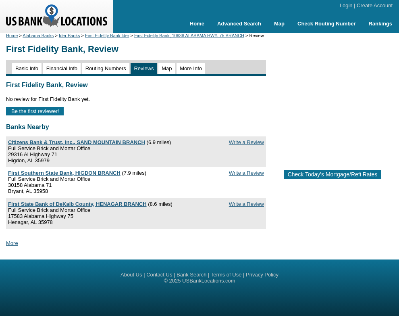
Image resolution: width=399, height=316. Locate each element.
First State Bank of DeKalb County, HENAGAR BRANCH (77, 204)
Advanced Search (239, 24)
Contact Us (159, 275)
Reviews (144, 68)
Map (279, 24)
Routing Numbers (105, 68)
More (12, 243)
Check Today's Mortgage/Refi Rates (333, 174)
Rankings (380, 24)
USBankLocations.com (208, 281)
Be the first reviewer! (35, 111)
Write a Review (246, 142)
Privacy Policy (262, 275)
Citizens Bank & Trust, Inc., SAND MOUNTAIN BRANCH (76, 142)
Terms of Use (226, 275)
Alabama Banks (38, 35)
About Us (131, 275)
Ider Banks (69, 35)
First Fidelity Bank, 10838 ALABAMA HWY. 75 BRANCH (189, 35)
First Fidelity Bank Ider (107, 35)
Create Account (375, 5)
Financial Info (61, 68)
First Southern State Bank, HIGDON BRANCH (64, 173)
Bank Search (191, 275)
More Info (191, 68)
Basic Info (26, 68)
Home (197, 24)
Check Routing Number (326, 24)
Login (346, 5)
